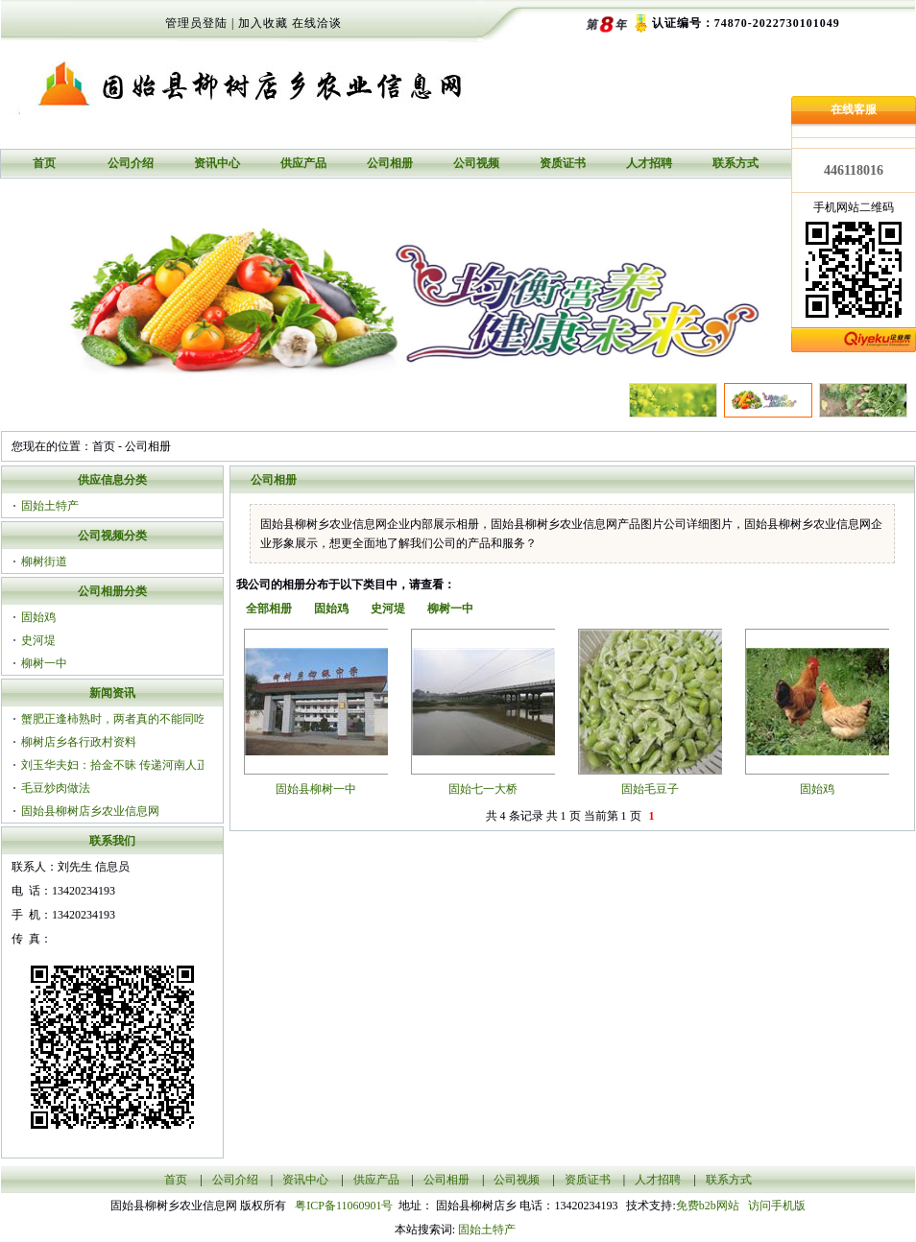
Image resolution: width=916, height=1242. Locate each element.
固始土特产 (50, 506)
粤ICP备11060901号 (346, 1205)
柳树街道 (44, 561)
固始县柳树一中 (316, 789)
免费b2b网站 (707, 1205)
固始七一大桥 (483, 789)
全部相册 (269, 608)
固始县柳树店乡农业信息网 (90, 811)
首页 (44, 163)
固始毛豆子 (650, 789)
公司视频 (476, 163)
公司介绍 (131, 163)
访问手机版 (775, 1205)
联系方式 (735, 163)
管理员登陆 (196, 23)
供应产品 (303, 163)
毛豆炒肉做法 (55, 788)
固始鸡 (38, 617)
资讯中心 (217, 163)
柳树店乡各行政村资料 (78, 742)
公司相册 (390, 163)
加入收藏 (263, 23)
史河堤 (38, 640)
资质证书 (563, 163)
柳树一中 (44, 663)
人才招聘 (649, 163)
